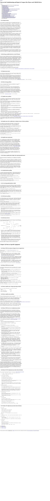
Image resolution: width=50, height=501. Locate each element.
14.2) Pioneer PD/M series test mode (6, 14)
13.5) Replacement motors (5, 80)
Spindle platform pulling (17, 167)
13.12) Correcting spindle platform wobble (6, 11)
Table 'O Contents (4, 497)
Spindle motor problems (8, 106)
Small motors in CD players (18, 129)
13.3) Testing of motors (4, 5)
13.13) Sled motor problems (5, 225)
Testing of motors (7, 246)
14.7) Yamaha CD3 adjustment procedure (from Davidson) (8, 17)
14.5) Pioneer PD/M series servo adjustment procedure (8, 16)
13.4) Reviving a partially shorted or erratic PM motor (8, 6)
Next (4, 18)
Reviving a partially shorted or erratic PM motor (7, 294)
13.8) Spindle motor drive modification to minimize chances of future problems (14, 138)
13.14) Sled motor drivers (5, 12)
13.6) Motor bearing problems (5, 7)
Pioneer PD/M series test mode (20, 431)
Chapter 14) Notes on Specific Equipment (6, 13)
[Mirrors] (1, 0)
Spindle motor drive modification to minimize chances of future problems (24, 77)
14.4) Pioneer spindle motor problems (7, 339)
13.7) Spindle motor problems (5, 8)
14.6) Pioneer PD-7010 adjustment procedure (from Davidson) (11, 429)
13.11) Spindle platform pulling (6, 195)
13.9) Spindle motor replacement (5, 9)
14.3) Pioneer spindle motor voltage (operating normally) (10, 330)
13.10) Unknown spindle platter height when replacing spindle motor (12, 178)
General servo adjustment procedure (15, 368)
